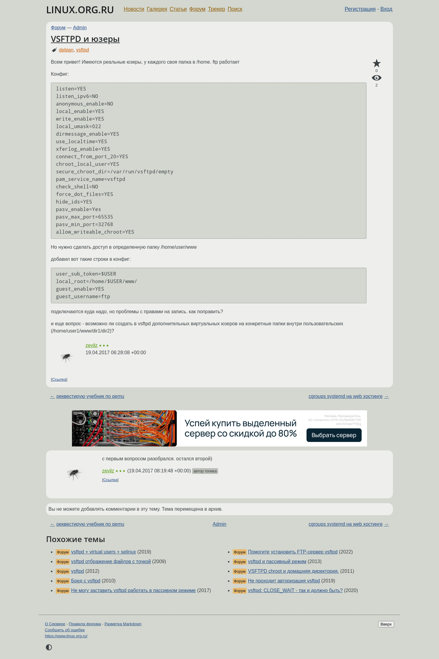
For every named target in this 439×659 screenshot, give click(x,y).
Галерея (157, 9)
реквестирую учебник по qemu (90, 396)
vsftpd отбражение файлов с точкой (111, 561)
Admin (80, 27)
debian (66, 49)
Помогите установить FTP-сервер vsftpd (293, 551)
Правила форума (85, 624)
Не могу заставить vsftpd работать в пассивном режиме (133, 590)
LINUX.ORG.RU (80, 9)
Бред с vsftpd (85, 580)
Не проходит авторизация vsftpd (284, 580)
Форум (197, 9)
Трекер (216, 9)
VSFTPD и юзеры (85, 38)
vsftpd (82, 49)
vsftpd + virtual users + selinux (103, 551)
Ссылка (59, 379)
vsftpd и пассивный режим (277, 561)
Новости (134, 9)
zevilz (92, 345)
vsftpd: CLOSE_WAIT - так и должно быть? (295, 590)
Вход (386, 9)
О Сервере (55, 624)
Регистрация (360, 9)
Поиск (235, 9)
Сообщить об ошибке (65, 630)
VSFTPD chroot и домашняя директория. (293, 571)
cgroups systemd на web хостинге (346, 396)
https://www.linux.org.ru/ (66, 636)
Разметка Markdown (123, 624)
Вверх (386, 624)
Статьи (178, 9)
